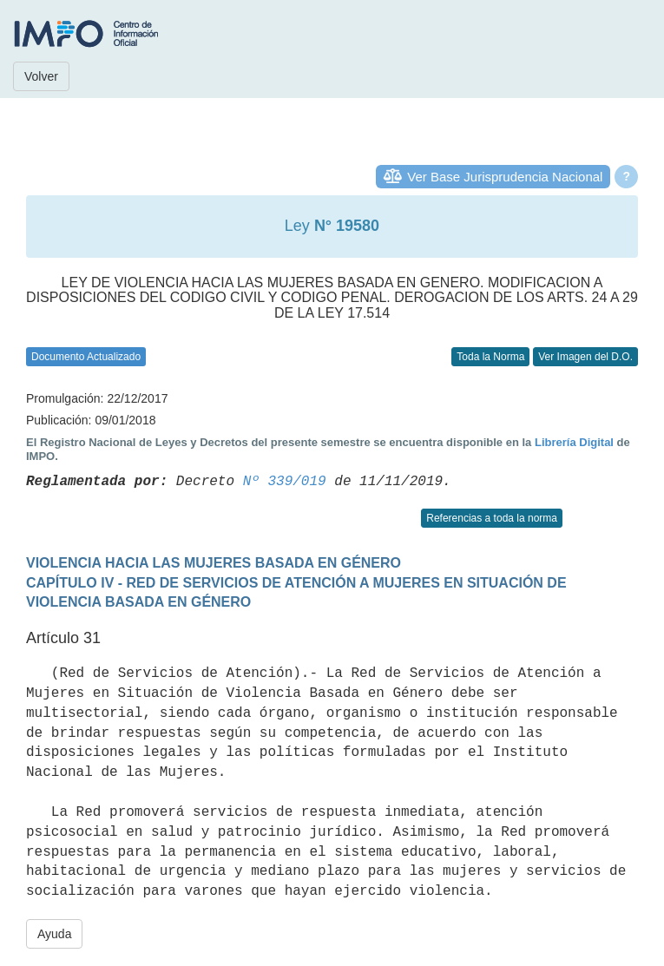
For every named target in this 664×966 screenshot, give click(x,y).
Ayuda (54, 934)
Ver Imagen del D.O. (585, 357)
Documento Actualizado (86, 357)
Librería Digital (574, 442)
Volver (41, 76)
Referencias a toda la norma (491, 518)
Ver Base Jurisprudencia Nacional (504, 176)
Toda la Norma (490, 357)
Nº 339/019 (284, 482)
